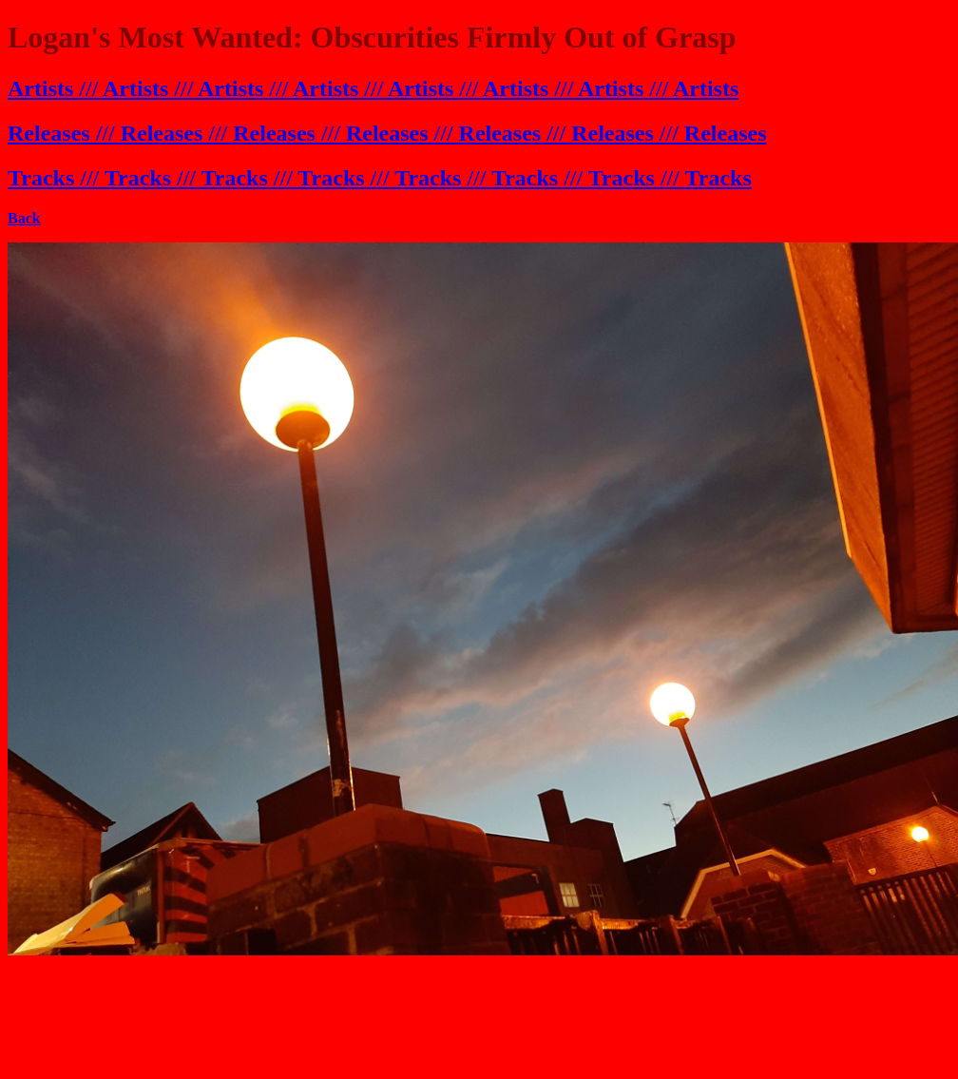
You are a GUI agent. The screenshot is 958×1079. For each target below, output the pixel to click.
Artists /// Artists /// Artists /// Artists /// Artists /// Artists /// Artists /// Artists (373, 88)
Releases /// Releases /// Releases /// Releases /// (233, 133)
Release (495, 133)
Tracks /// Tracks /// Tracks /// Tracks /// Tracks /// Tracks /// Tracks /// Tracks (380, 177)
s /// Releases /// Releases (649, 133)
